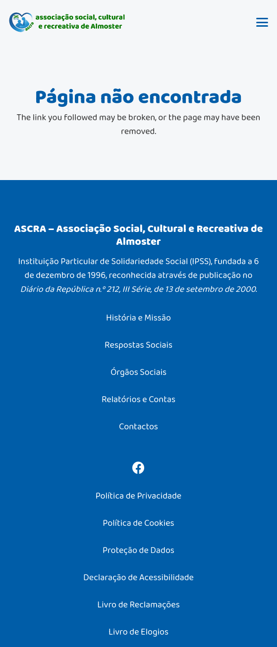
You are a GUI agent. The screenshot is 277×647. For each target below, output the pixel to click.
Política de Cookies (138, 522)
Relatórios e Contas (138, 399)
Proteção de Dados (138, 550)
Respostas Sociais (138, 344)
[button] (262, 22)
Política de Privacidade (138, 495)
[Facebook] (138, 468)
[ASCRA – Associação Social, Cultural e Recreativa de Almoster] (67, 22)
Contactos (138, 426)
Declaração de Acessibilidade (138, 577)
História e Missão (138, 317)
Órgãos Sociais (138, 372)
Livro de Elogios (138, 631)
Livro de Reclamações (138, 604)
